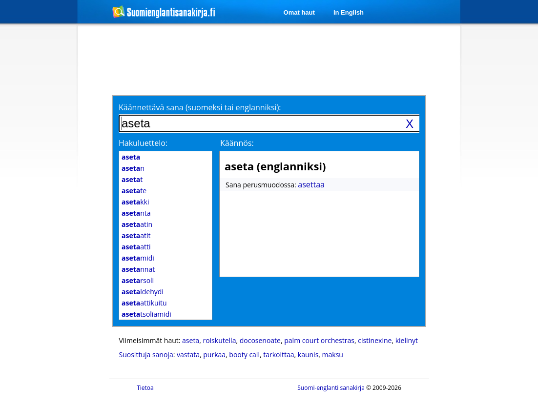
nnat (138, 269)
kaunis (308, 354)
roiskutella (219, 340)
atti (136, 246)
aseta (190, 340)
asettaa (311, 184)
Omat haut (299, 12)
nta (136, 213)
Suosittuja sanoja (146, 354)
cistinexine (375, 340)
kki (135, 201)
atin (137, 224)
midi (138, 258)
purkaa (214, 354)
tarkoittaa (278, 354)
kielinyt (406, 340)
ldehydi (143, 291)
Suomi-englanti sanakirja (331, 388)
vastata (188, 354)
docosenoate (260, 340)
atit (136, 235)
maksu (332, 354)
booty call (244, 354)
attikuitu (144, 302)
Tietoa (145, 388)
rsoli (138, 280)
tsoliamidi (146, 314)
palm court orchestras (319, 340)
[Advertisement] (270, 59)
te (134, 190)
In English (348, 12)
